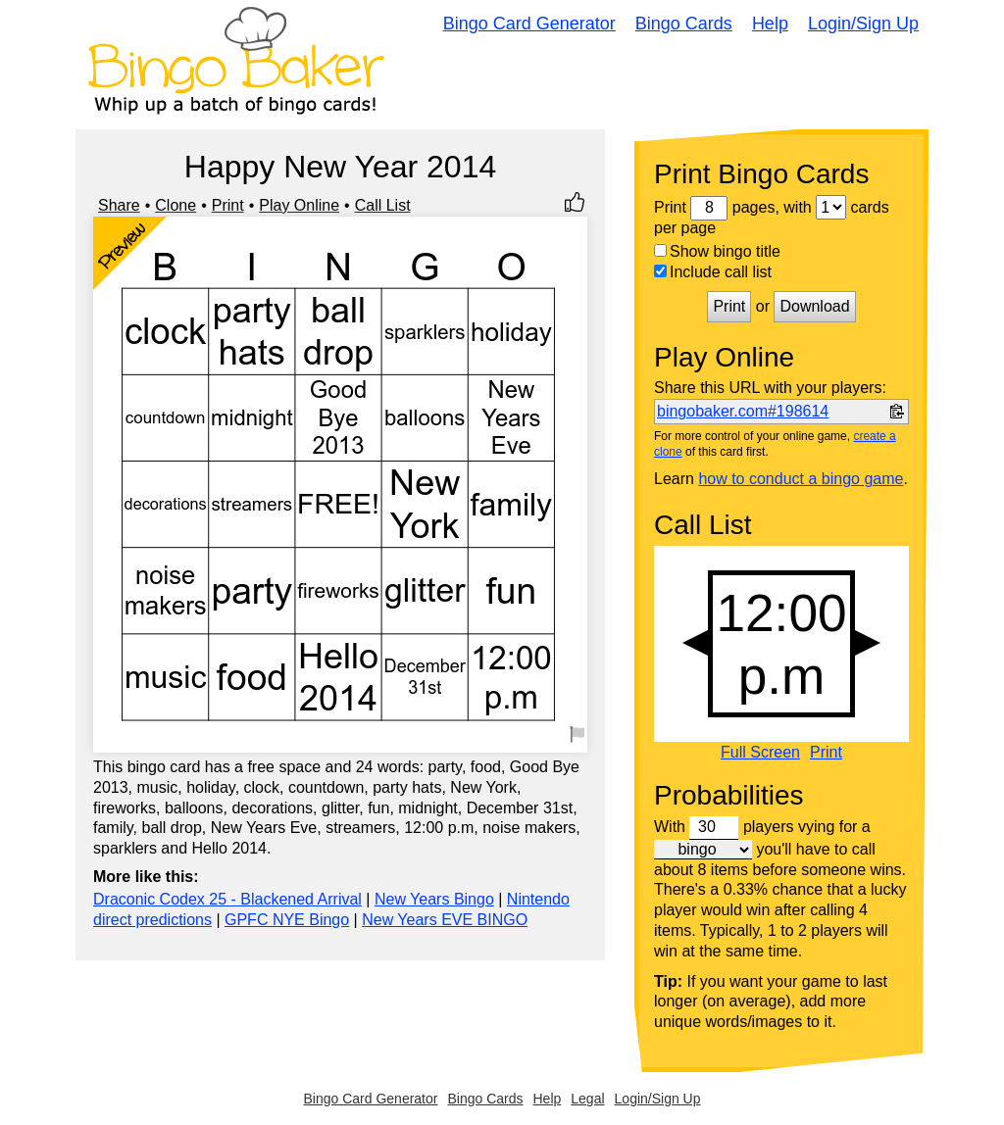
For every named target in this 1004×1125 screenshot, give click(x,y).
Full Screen (760, 752)
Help (770, 23)
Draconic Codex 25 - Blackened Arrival (227, 899)
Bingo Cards (683, 23)
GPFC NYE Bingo (287, 919)
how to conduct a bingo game (800, 478)
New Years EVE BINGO (444, 919)
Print (228, 205)
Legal (587, 1098)
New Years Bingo (434, 899)
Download (814, 306)
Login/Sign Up (863, 23)
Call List (383, 205)
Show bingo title (717, 251)
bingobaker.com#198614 (742, 411)
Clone (175, 205)
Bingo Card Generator (529, 23)
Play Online (299, 205)
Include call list (713, 272)
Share (119, 205)
